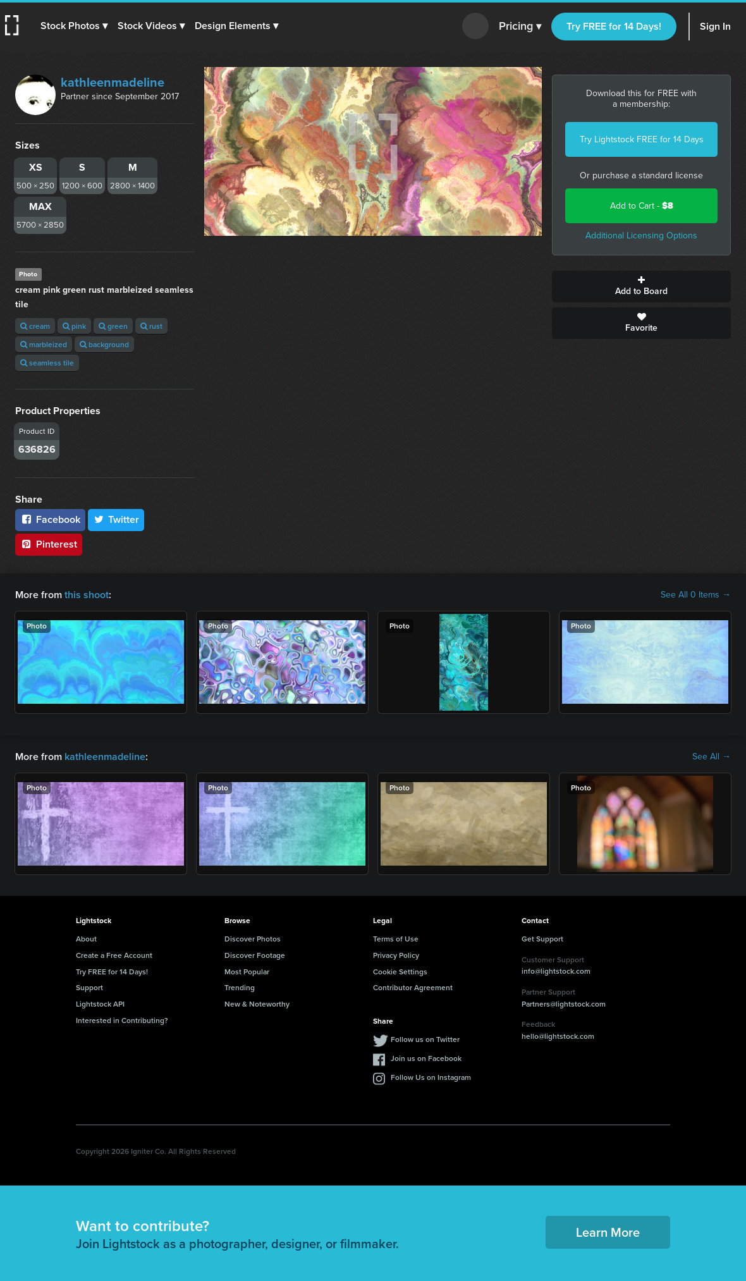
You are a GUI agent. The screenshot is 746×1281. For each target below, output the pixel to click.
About (86, 938)
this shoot (86, 594)
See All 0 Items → (696, 595)
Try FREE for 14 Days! (613, 26)
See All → (711, 757)
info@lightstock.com (556, 970)
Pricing (520, 26)
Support (89, 987)
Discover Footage (254, 955)
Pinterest (48, 544)
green (113, 326)
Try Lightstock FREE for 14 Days (642, 139)
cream (35, 326)
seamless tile (47, 362)
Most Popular (246, 971)
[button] (73, 26)
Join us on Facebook (426, 1058)
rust (151, 326)
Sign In (715, 26)
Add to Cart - (641, 205)
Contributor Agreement (413, 987)
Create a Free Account (114, 955)
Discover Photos (252, 938)
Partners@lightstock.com (564, 1003)
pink (74, 326)
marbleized (43, 344)
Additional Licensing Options (641, 235)
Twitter (116, 519)
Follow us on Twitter (425, 1039)
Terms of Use (396, 938)
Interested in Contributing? (122, 1020)
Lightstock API (100, 1003)
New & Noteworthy (257, 1003)
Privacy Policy (396, 955)
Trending (239, 987)
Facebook (50, 519)
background (104, 344)
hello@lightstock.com (558, 1036)
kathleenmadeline (112, 82)
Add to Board (641, 286)
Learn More (608, 1232)
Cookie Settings (400, 971)
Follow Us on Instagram (431, 1077)
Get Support (542, 938)
